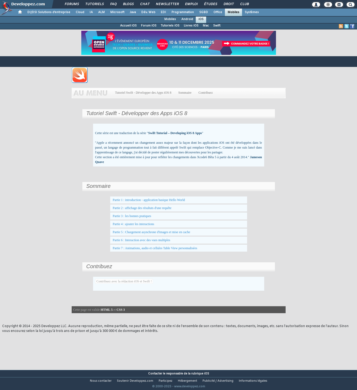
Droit (228, 4)
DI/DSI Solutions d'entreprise (48, 12)
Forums (71, 4)
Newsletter (167, 4)
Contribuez (205, 92)
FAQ (113, 4)
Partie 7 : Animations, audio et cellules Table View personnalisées (155, 248)
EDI (163, 12)
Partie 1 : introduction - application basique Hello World (149, 200)
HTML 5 (107, 310)
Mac (206, 26)
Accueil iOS (128, 26)
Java (133, 12)
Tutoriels (94, 4)
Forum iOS (148, 26)
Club (244, 4)
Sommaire (185, 92)
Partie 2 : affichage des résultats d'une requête (142, 208)
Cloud (80, 12)
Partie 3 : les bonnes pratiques (132, 216)
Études (210, 4)
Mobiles (233, 12)
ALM (101, 12)
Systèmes (252, 12)
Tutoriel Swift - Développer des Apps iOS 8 (143, 92)
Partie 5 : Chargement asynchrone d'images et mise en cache (151, 232)
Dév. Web (148, 12)
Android (187, 19)
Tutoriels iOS (170, 26)
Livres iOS (191, 26)
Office (217, 12)
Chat (144, 4)
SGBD (203, 12)
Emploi (191, 4)
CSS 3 (121, 310)
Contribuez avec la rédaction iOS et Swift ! (124, 281)
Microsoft (117, 12)
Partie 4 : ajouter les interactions (133, 224)
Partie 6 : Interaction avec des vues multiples (141, 240)
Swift (216, 26)
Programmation (182, 12)
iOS (201, 19)
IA (91, 12)
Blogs (128, 4)
